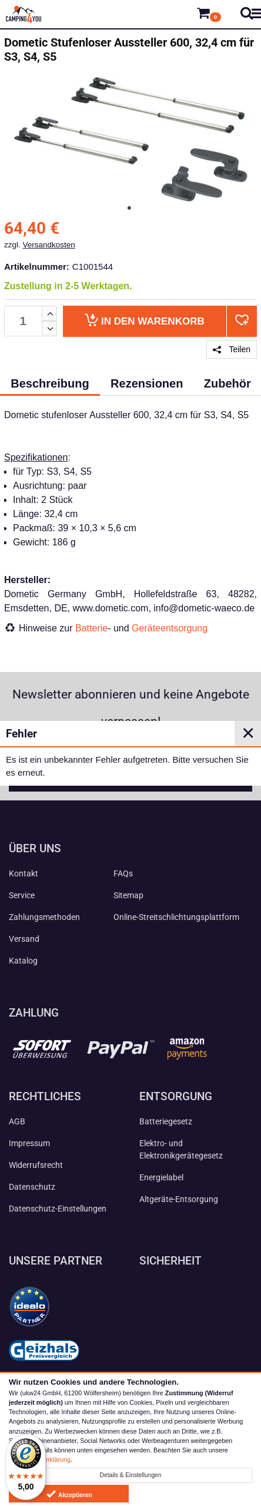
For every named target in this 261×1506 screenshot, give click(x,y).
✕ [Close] (248, 733)
